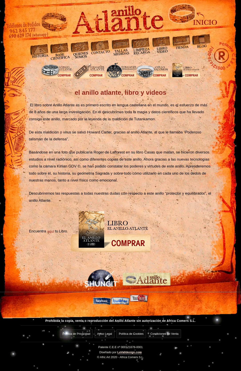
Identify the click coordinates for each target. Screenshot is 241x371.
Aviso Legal (104, 333)
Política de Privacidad (75, 333)
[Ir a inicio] (181, 16)
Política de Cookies (131, 333)
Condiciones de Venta (165, 333)
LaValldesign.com (129, 351)
